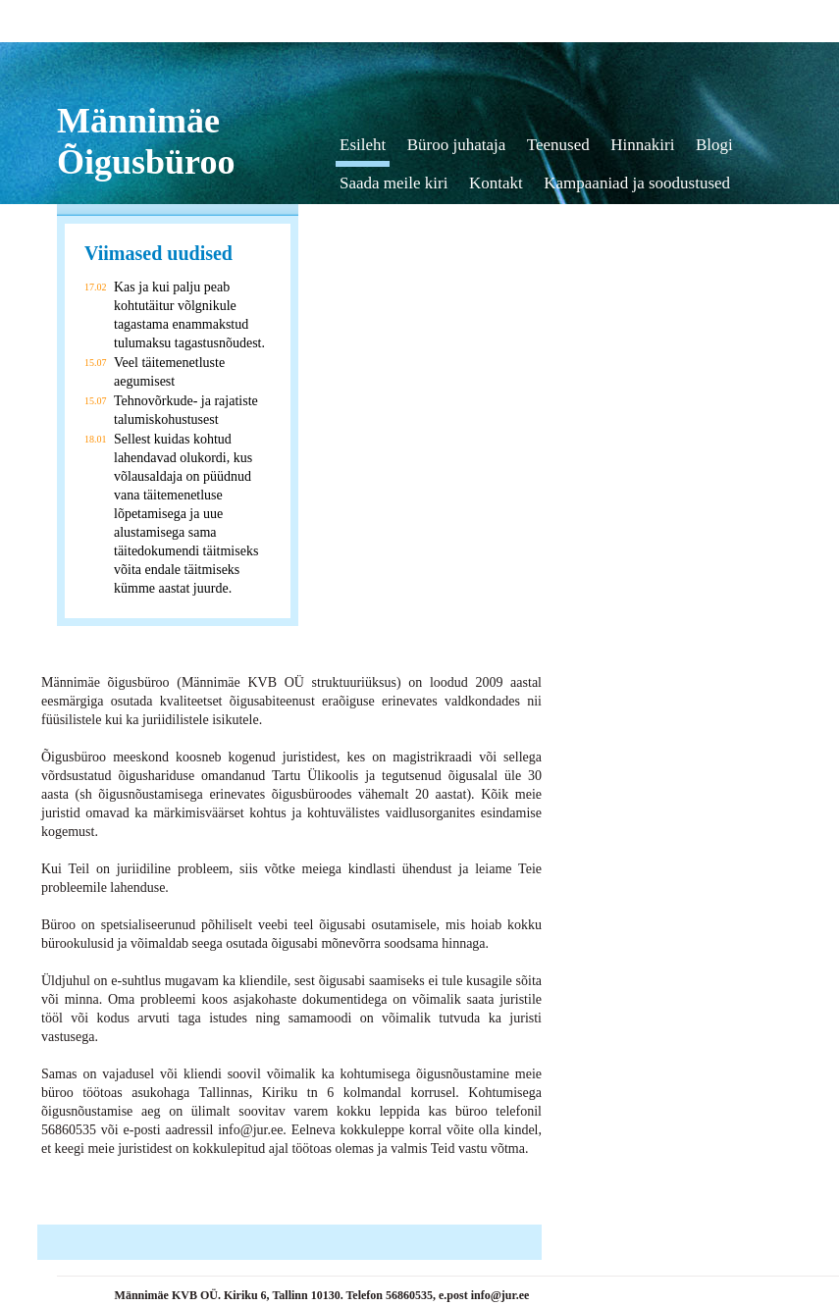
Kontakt (496, 183)
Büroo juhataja (456, 144)
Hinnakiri (642, 144)
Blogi (714, 144)
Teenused (558, 144)
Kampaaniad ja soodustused (637, 183)
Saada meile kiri (393, 183)
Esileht (363, 144)
